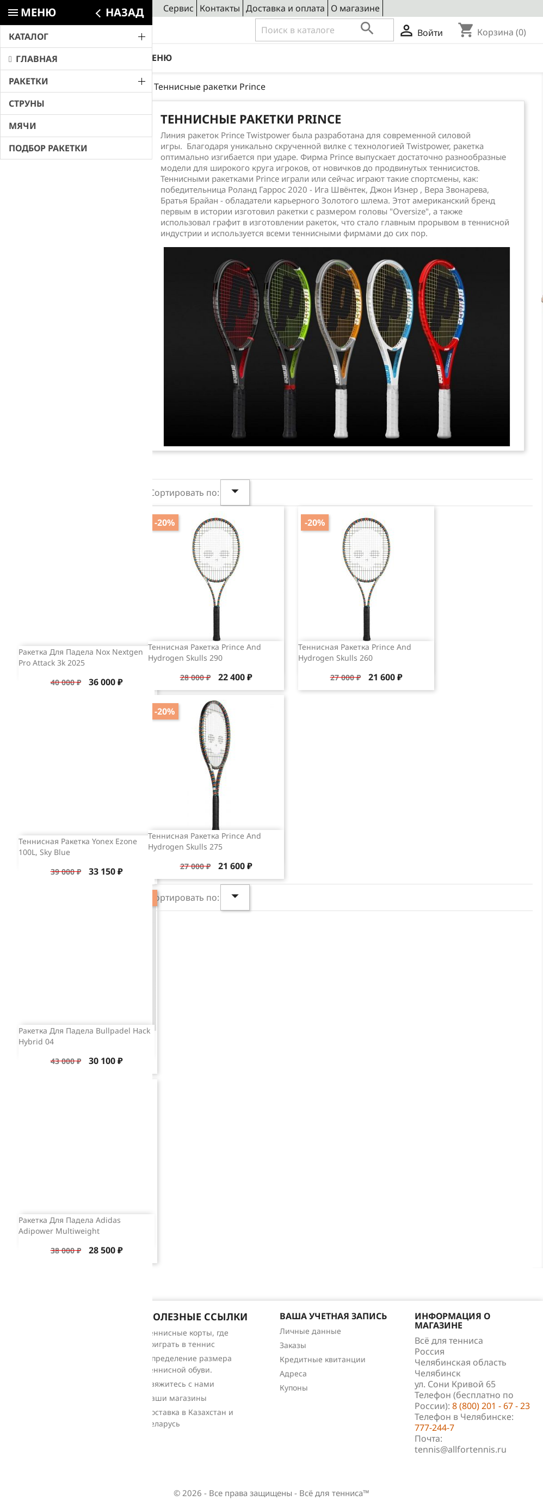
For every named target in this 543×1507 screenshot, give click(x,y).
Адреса (293, 1373)
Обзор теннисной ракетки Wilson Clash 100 (92, 398)
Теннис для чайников (50, 1403)
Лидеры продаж (41, 1361)
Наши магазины (176, 1398)
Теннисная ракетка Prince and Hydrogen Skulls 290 (204, 652)
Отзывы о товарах (44, 1375)
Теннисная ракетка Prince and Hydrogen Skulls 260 (354, 652)
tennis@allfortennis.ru (461, 1449)
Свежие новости (67, 123)
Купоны (294, 1387)
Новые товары (37, 1347)
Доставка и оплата (285, 8)
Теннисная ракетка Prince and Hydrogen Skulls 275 (204, 841)
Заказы (293, 1345)
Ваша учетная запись (333, 1316)
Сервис (178, 8)
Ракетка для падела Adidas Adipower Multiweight (69, 1225)
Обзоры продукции (46, 1389)
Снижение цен (38, 1332)
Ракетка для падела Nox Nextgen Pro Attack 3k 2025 (80, 657)
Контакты (220, 8)
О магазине (355, 8)
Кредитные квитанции (323, 1359)
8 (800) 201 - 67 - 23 (90, 30)
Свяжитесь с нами (179, 1384)
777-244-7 (434, 1428)
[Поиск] (324, 30)
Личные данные (310, 1331)
